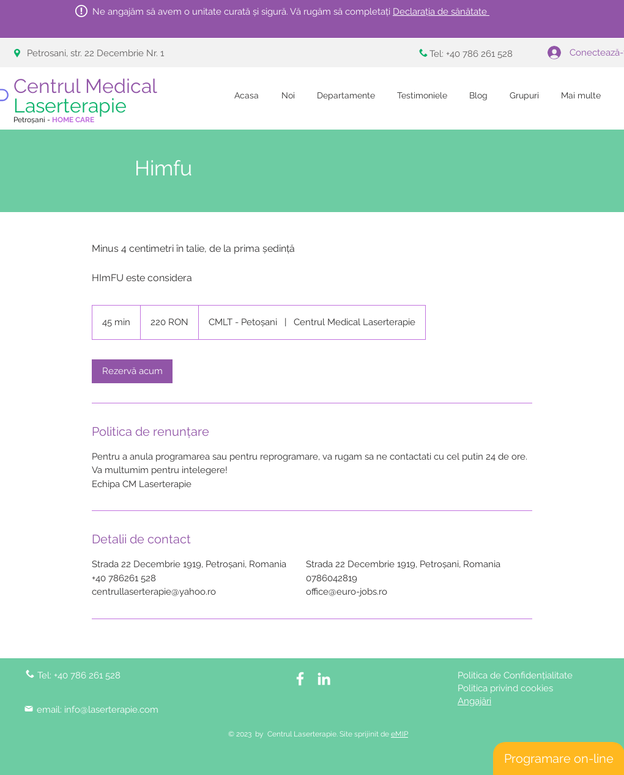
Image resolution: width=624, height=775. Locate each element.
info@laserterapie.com (111, 709)
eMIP (399, 734)
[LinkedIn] (324, 679)
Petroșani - (53, 120)
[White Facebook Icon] (300, 679)
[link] (132, 371)
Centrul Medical (87, 96)
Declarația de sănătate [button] (441, 11)
